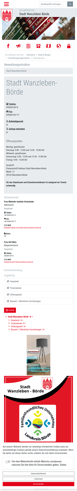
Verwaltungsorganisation (19, 58)
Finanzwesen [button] (16, 323)
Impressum (38, 479)
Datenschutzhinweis (38, 474)
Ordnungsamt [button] (17, 326)
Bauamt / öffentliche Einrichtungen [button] (26, 329)
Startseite (31, 55)
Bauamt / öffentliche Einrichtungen (24, 301)
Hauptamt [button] (15, 320)
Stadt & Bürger (44, 55)
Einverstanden (38, 484)
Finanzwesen (14, 288)
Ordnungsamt (14, 294)
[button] (7, 28)
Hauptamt (13, 281)
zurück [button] (10, 310)
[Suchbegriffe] (53, 4)
